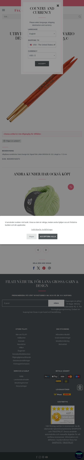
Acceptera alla (48, 236)
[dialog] (42, 230)
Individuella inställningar (42, 229)
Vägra (31, 236)
